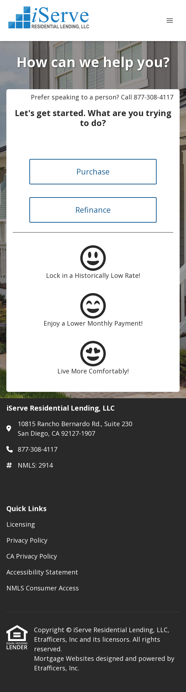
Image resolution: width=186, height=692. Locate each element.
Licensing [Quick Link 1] (20, 524)
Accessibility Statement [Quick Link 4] (42, 572)
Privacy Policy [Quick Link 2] (26, 540)
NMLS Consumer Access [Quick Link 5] (42, 588)
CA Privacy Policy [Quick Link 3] (31, 556)
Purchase (93, 171)
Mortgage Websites (65, 658)
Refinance (93, 210)
